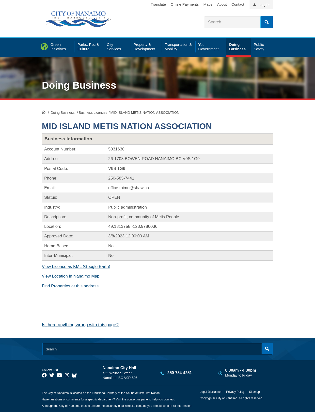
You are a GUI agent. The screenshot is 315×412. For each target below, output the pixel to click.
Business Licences (93, 113)
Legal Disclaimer (211, 392)
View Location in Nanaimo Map (70, 276)
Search (266, 22)
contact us (134, 399)
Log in (264, 4)
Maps (208, 4)
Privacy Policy (235, 392)
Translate (158, 4)
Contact (237, 4)
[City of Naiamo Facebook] (44, 375)
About (222, 4)
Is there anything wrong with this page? (80, 324)
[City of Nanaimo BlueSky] (75, 375)
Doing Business (79, 85)
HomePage (44, 112)
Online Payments (185, 4)
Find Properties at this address (70, 286)
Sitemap (254, 392)
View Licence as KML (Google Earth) (76, 266)
